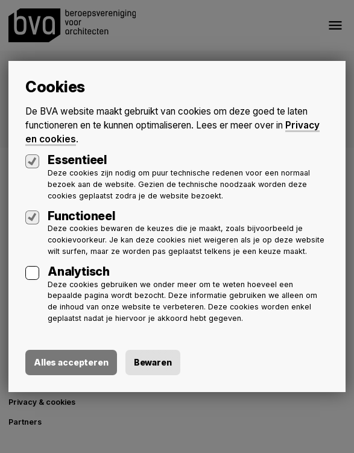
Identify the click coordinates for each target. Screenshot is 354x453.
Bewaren (153, 362)
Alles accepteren (71, 362)
